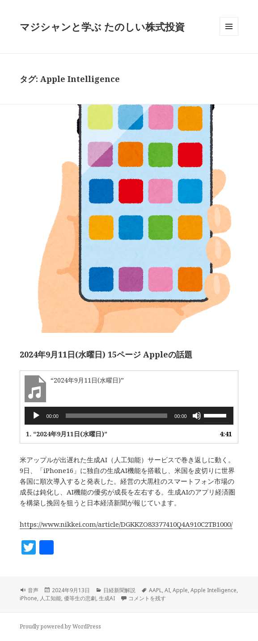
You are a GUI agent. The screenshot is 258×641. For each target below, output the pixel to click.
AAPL (155, 590)
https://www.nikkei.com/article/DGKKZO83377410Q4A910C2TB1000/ (126, 524)
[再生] (36, 415)
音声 (33, 590)
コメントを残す (147, 598)
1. (66, 434)
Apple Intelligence (213, 590)
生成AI (107, 598)
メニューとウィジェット (229, 35)
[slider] (116, 415)
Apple (180, 590)
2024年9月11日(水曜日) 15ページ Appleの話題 (106, 354)
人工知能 (50, 598)
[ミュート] (196, 415)
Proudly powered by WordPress (60, 626)
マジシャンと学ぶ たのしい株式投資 (102, 26)
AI (167, 590)
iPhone (28, 598)
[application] (129, 416)
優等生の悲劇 (80, 598)
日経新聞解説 (119, 590)
